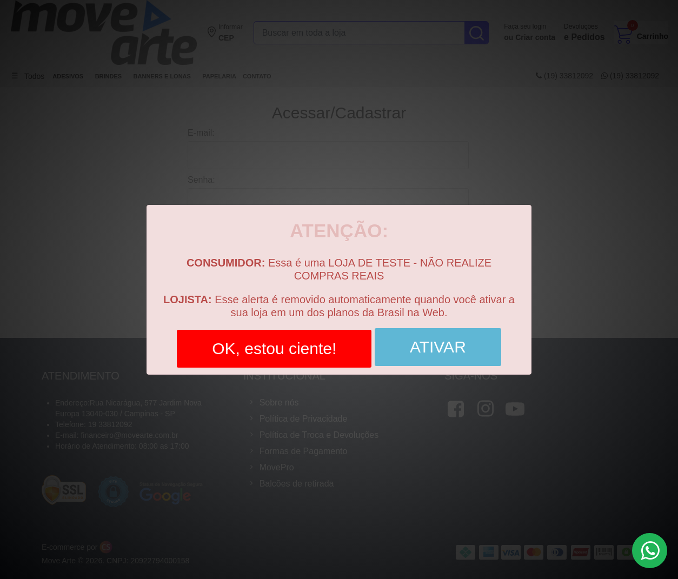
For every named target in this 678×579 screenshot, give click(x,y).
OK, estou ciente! (274, 345)
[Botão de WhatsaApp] (649, 550)
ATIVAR (438, 343)
